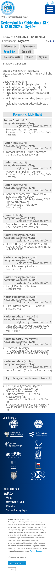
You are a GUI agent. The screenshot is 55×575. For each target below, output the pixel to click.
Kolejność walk (12, 57)
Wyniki (43, 57)
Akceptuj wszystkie (17, 563)
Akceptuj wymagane (17, 557)
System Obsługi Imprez (18, 17)
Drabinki (26, 52)
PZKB (3, 17)
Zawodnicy (9, 52)
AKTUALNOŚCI (11, 489)
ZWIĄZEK (8, 493)
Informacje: (10, 46)
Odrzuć (12, 569)
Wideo (29, 57)
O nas (9, 497)
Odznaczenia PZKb (15, 502)
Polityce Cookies (36, 551)
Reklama (10, 506)
